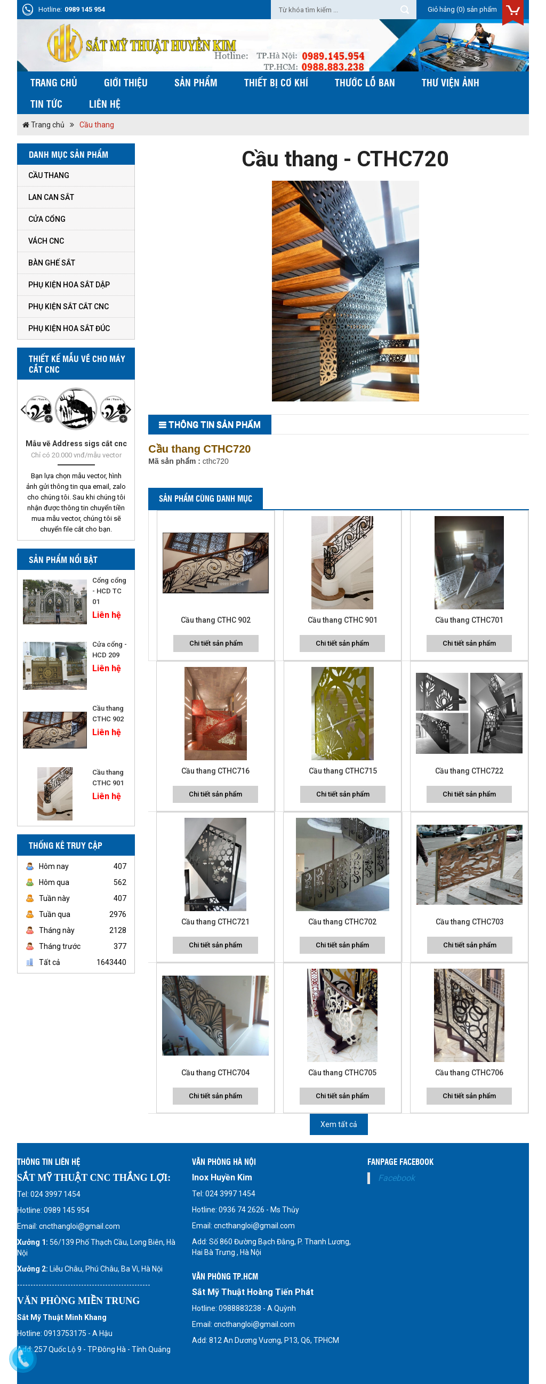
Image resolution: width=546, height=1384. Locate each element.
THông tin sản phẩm (214, 425)
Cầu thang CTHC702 (342, 922)
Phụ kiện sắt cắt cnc (68, 306)
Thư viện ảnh (450, 82)
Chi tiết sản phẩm (216, 643)
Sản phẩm (196, 82)
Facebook (396, 1178)
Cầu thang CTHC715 (343, 771)
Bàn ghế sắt (51, 263)
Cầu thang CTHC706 (469, 1072)
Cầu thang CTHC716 (215, 771)
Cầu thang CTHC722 (469, 771)
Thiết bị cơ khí (276, 82)
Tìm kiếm (404, 9)
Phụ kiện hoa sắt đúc (69, 328)
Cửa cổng (47, 219)
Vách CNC (46, 241)
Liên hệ (105, 103)
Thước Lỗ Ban (365, 82)
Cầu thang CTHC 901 (343, 620)
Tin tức (46, 103)
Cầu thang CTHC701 (469, 620)
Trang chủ (53, 82)
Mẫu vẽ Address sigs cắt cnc (76, 443)
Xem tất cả (338, 1124)
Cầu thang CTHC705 (342, 1072)
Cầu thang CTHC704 (215, 1072)
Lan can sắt (51, 197)
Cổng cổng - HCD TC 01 (109, 591)
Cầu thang (96, 124)
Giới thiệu (126, 82)
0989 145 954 (85, 9)
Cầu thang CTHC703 (470, 922)
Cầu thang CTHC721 (215, 922)
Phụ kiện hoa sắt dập (69, 284)
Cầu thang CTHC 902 (216, 620)
